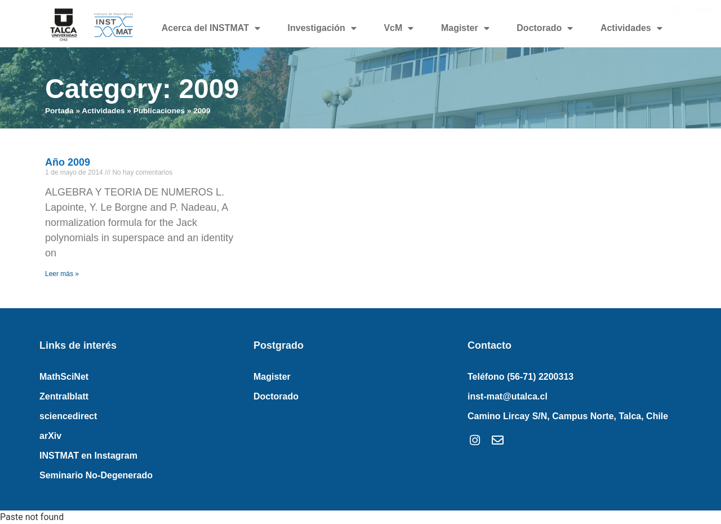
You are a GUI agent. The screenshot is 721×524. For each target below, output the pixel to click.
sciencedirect (68, 416)
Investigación (322, 28)
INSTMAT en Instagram (88, 455)
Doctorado (545, 28)
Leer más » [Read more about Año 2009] (62, 274)
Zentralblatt (63, 396)
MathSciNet (63, 376)
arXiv (50, 436)
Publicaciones (159, 110)
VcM (398, 28)
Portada (59, 110)
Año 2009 (67, 162)
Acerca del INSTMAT (211, 28)
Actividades (631, 28)
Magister (465, 28)
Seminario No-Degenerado (96, 475)
